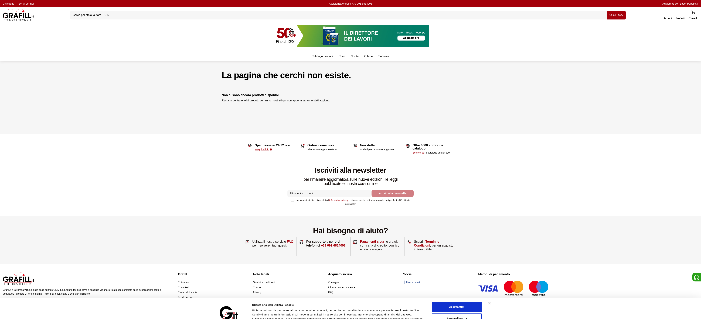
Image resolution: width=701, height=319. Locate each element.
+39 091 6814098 (362, 3)
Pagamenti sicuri (372, 241)
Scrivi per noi (26, 3)
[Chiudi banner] (489, 282)
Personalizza (457, 297)
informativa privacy (338, 200)
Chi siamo (8, 3)
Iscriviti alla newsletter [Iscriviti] (393, 193)
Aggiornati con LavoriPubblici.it (680, 3)
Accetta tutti (456, 286)
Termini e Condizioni (426, 243)
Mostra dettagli (261, 312)
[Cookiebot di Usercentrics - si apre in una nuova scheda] (228, 312)
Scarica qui (419, 152)
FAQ (290, 241)
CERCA (616, 15)
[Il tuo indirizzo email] (329, 193)
